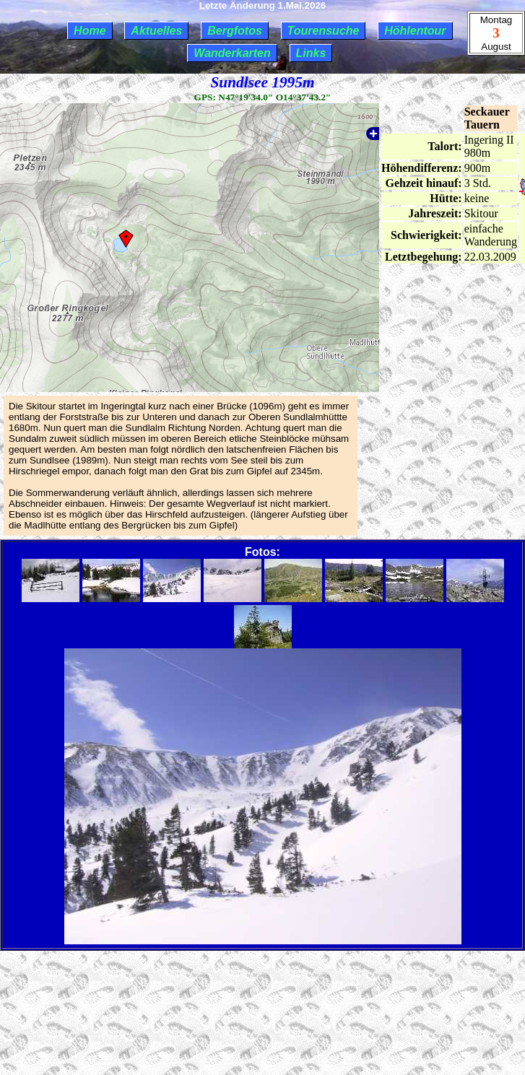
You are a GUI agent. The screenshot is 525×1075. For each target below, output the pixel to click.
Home (89, 31)
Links (311, 53)
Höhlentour (415, 31)
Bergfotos (234, 31)
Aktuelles (156, 31)
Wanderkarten (232, 53)
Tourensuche (323, 31)
